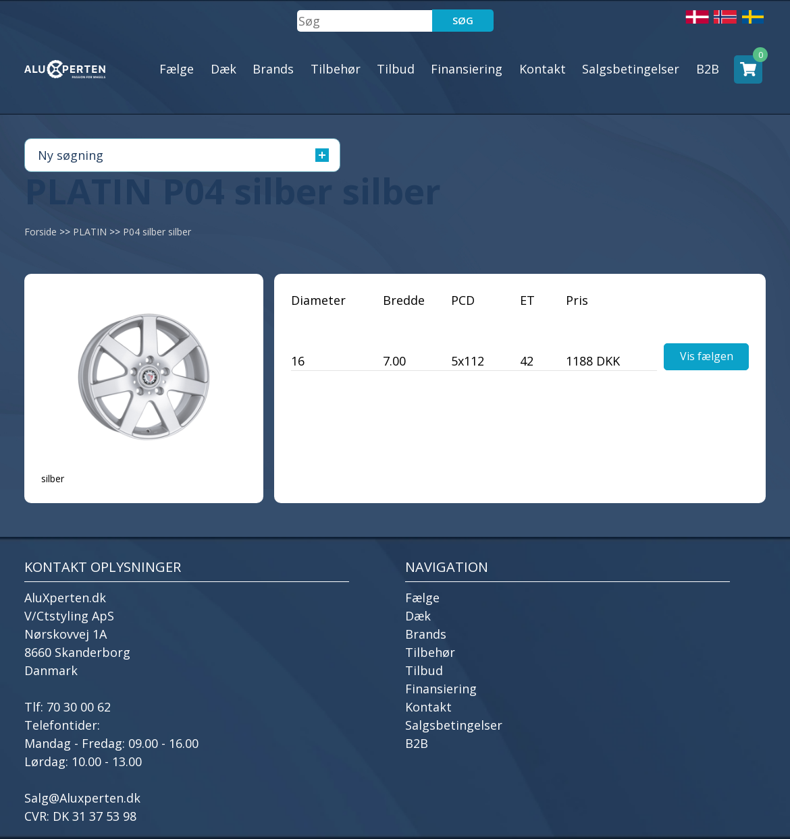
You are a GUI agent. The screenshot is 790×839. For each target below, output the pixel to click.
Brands (273, 69)
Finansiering (466, 69)
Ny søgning (183, 155)
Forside (40, 231)
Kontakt (542, 69)
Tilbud (396, 69)
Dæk (223, 69)
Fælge (176, 69)
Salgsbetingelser (630, 69)
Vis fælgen (706, 356)
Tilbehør (336, 69)
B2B (707, 69)
